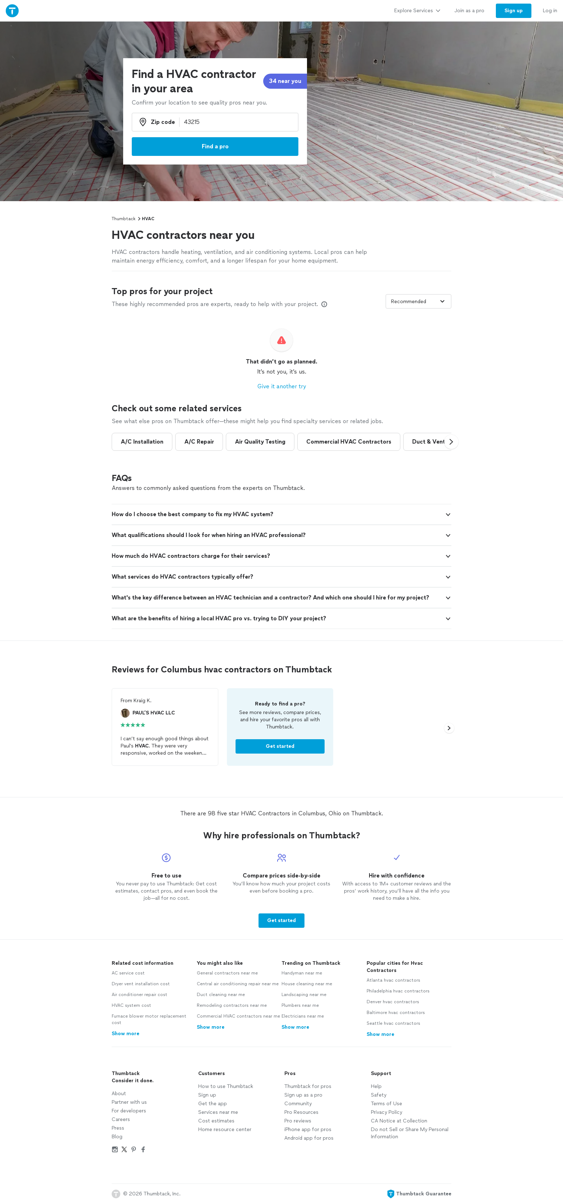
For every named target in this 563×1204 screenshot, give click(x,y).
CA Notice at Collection (399, 1121)
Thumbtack (123, 218)
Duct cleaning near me (221, 994)
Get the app (212, 1104)
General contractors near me (227, 973)
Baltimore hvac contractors (396, 1012)
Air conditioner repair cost (139, 994)
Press (118, 1128)
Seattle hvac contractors (393, 1023)
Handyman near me (302, 973)
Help (376, 1086)
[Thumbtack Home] (12, 10)
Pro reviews (297, 1121)
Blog (117, 1137)
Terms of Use (386, 1104)
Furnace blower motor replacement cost (149, 1019)
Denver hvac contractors (393, 1001)
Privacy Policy (386, 1112)
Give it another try (281, 386)
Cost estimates (216, 1121)
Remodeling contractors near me (232, 1005)
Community (298, 1104)
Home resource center (224, 1129)
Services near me (218, 1112)
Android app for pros (309, 1138)
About (119, 1093)
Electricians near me (303, 1016)
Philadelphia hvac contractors (398, 991)
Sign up (207, 1095)
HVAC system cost (131, 1005)
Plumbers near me (300, 1005)
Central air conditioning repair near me (238, 983)
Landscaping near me (304, 994)
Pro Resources (301, 1112)
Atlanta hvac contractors (393, 980)
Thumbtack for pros (307, 1086)
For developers (129, 1111)
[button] (451, 442)
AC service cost (128, 973)
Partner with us (129, 1102)
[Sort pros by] (418, 301)
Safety (378, 1095)
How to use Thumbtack (225, 1086)
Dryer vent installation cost (141, 983)
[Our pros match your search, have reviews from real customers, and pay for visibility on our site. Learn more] (324, 304)
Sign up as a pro (303, 1095)
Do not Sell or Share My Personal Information (409, 1133)
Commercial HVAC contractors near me (238, 1016)
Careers (121, 1119)
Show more (125, 1034)
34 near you (285, 81)
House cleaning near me (307, 983)
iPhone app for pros (307, 1129)
